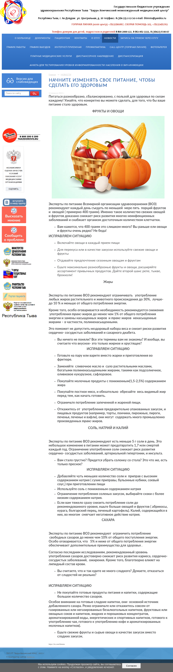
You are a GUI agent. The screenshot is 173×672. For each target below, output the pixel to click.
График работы (15, 47)
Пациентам (62, 38)
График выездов (40, 47)
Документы (42, 38)
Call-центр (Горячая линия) (128, 47)
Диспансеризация (130, 56)
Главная (52, 74)
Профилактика (95, 47)
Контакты (80, 38)
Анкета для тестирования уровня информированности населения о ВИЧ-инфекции (86, 65)
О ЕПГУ (95, 38)
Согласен (131, 665)
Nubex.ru (30, 657)
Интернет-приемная (68, 47)
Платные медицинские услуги (51, 56)
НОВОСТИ (110, 38)
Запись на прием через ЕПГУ (139, 38)
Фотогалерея (159, 47)
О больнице (23, 38)
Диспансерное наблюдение (95, 56)
